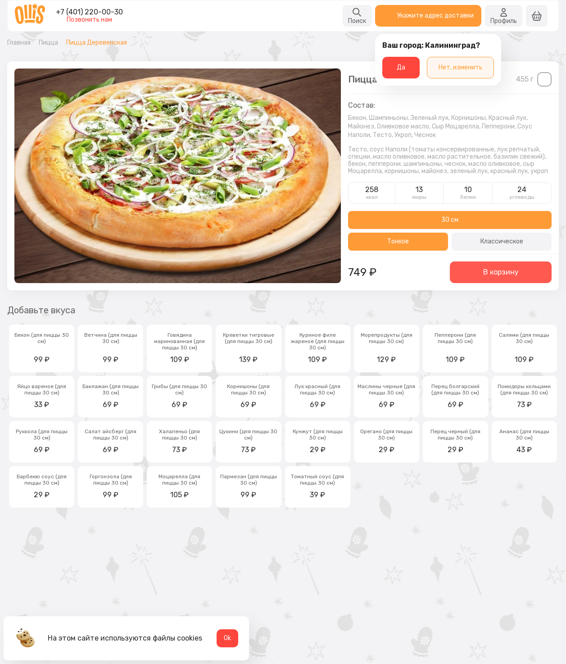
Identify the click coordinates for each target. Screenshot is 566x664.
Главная (19, 42)
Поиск (357, 16)
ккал (372, 197)
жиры (419, 197)
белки (468, 197)
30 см (449, 220)
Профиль (503, 16)
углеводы (521, 197)
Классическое (501, 241)
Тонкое (398, 241)
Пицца (48, 42)
